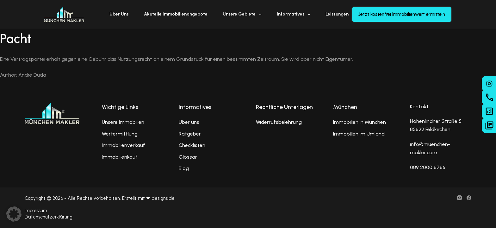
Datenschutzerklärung (48, 217)
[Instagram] (459, 197)
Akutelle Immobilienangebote (176, 14)
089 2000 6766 (427, 167)
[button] (14, 214)
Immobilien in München (359, 122)
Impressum (36, 210)
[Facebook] (469, 197)
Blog (184, 168)
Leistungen (341, 14)
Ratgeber (190, 134)
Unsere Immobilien (123, 122)
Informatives (295, 14)
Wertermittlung (120, 134)
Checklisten (192, 145)
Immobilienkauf (120, 157)
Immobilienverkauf (123, 145)
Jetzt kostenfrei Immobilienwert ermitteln (401, 14)
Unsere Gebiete (243, 14)
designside (163, 198)
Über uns (119, 14)
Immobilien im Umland (359, 134)
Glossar (188, 157)
